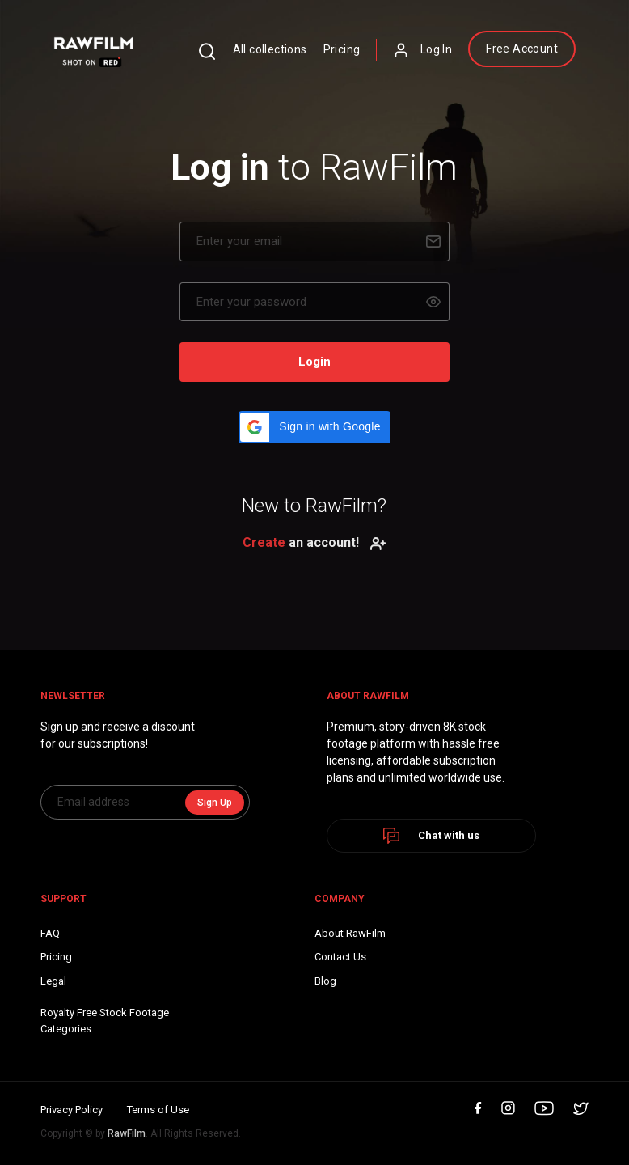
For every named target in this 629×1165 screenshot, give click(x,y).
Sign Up (214, 802)
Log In (422, 50)
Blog (325, 981)
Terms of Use (158, 1110)
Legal (53, 981)
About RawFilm (350, 933)
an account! (314, 542)
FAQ (50, 933)
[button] (314, 427)
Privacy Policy (71, 1110)
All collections (270, 49)
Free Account (522, 48)
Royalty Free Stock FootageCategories (104, 1020)
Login (314, 361)
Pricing (342, 49)
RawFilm (127, 1133)
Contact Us (340, 957)
